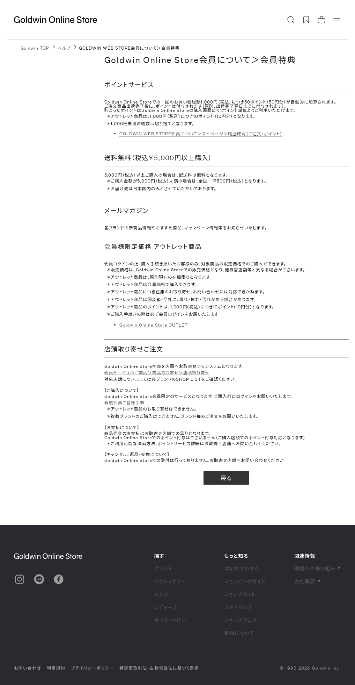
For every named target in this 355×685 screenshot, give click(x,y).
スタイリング (238, 607)
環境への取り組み (317, 568)
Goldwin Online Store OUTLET (153, 325)
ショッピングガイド (245, 581)
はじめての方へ (242, 568)
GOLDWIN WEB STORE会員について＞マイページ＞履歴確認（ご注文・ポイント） (200, 133)
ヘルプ (64, 48)
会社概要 (307, 581)
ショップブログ (240, 620)
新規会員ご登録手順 (124, 402)
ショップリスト (240, 594)
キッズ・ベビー (170, 620)
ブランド (163, 568)
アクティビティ (170, 581)
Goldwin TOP (35, 48)
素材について (239, 633)
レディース (165, 607)
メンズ (161, 594)
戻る (226, 477)
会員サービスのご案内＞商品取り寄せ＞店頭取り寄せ (156, 373)
